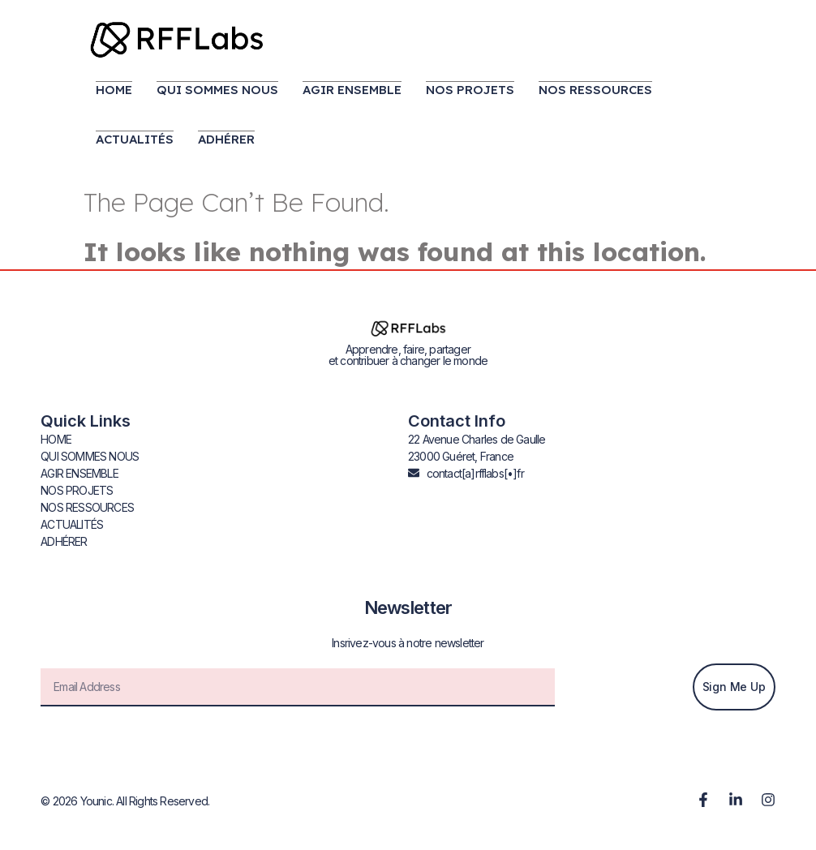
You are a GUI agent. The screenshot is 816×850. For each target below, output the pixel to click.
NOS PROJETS (470, 89)
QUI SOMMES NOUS (217, 89)
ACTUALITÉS (135, 139)
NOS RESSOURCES (595, 89)
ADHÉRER (226, 139)
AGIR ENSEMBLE (352, 89)
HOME (114, 89)
